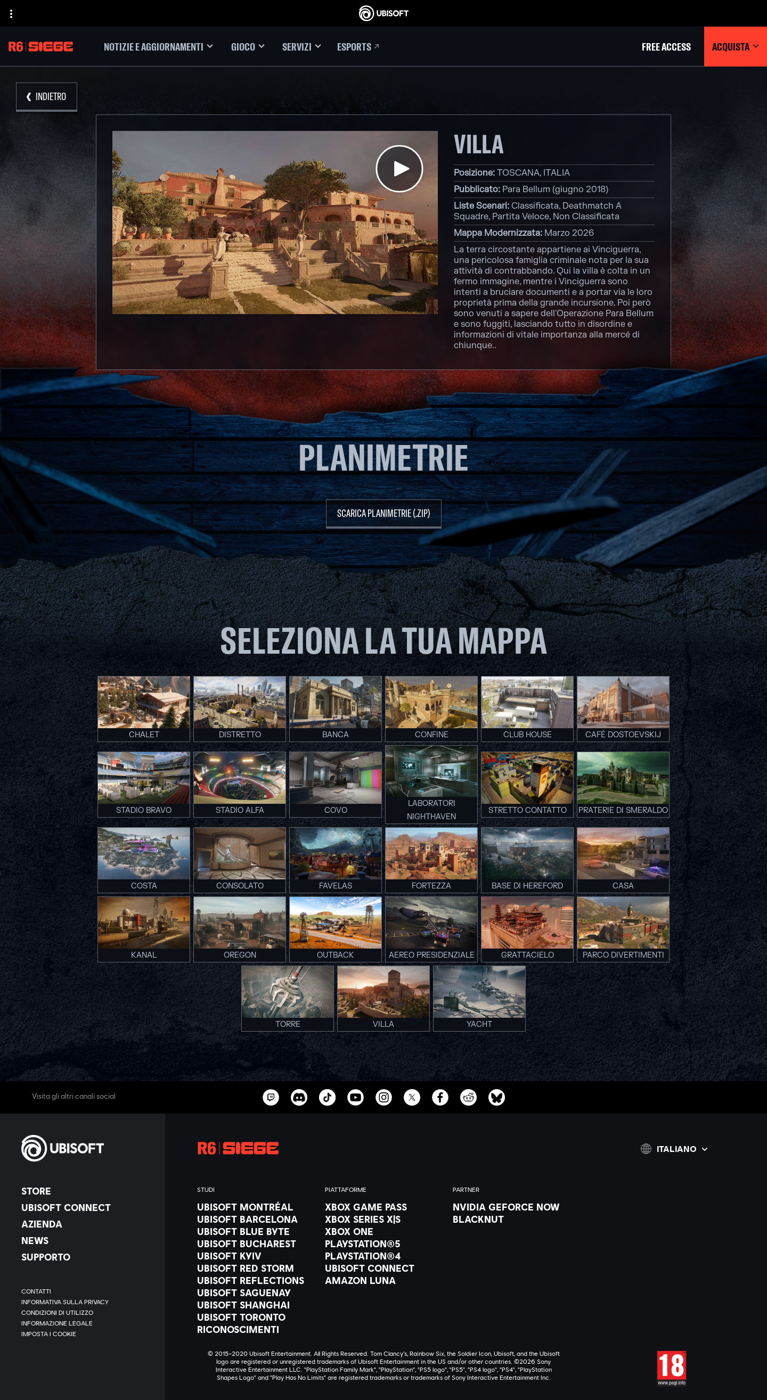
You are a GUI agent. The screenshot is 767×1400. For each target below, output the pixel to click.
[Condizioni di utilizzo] (87, 1312)
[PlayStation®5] (383, 1243)
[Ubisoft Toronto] (255, 1317)
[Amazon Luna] (383, 1280)
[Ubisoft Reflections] (255, 1280)
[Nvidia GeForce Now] (511, 1206)
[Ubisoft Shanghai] (255, 1304)
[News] (87, 1240)
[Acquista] (735, 46)
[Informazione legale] (87, 1323)
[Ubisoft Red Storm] (255, 1268)
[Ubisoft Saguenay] (255, 1292)
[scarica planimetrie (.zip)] (384, 514)
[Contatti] (87, 1291)
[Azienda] (87, 1223)
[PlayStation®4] (383, 1255)
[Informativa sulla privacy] (87, 1302)
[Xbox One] (383, 1231)
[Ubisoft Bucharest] (255, 1243)
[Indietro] (46, 97)
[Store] (87, 1190)
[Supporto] (87, 1256)
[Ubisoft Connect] (87, 1207)
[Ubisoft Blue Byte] (255, 1231)
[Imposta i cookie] (48, 1334)
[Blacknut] (511, 1219)
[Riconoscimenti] (255, 1329)
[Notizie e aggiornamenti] (158, 46)
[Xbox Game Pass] (383, 1206)
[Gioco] (247, 46)
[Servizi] (301, 46)
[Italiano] (674, 1149)
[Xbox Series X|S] (383, 1219)
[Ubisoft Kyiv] (255, 1255)
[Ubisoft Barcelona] (255, 1219)
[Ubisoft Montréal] (255, 1206)
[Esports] (359, 47)
